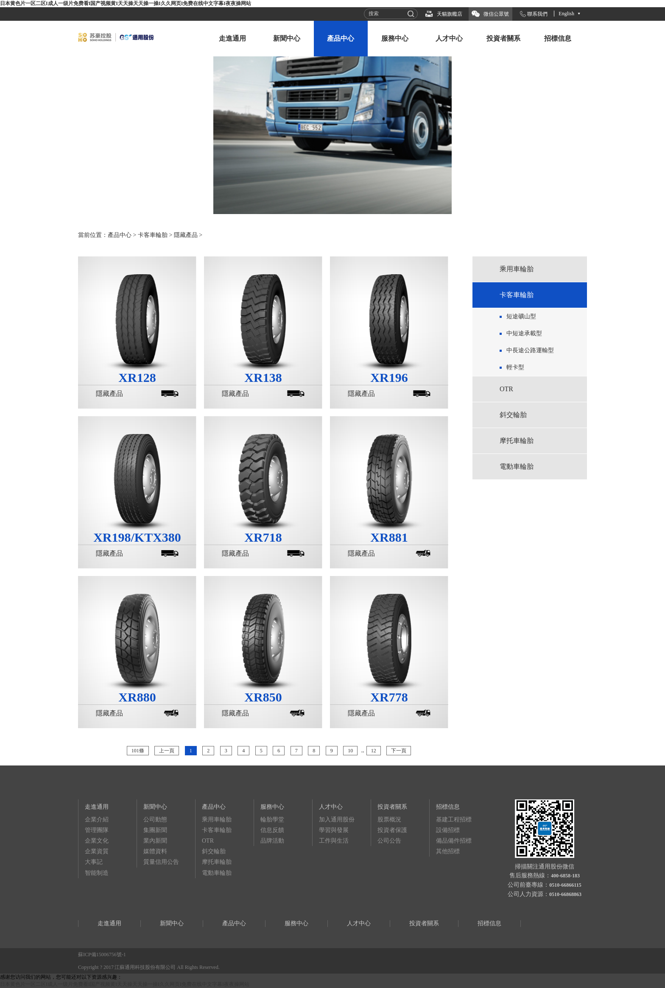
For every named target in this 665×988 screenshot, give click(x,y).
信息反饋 (272, 830)
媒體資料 (155, 851)
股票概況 (389, 819)
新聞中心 (286, 38)
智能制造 (97, 873)
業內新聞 (155, 841)
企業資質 (97, 851)
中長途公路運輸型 (530, 350)
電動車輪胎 (517, 466)
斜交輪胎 (513, 414)
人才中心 (449, 38)
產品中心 (340, 38)
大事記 (94, 862)
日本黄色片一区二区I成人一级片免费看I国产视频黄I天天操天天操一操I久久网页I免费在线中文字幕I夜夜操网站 (125, 3)
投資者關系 (503, 38)
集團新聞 (155, 830)
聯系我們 (537, 14)
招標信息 (557, 38)
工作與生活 (334, 841)
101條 (137, 751)
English (566, 14)
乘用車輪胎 (517, 269)
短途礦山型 (521, 316)
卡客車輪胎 (153, 235)
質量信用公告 (161, 862)
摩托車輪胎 (517, 440)
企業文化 (97, 841)
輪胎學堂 (272, 819)
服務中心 (394, 38)
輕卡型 (515, 367)
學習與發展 (334, 830)
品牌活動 (272, 841)
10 (350, 751)
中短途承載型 (524, 333)
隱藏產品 (186, 235)
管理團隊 (97, 830)
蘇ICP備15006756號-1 (102, 954)
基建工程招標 (454, 819)
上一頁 (166, 751)
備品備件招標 (454, 841)
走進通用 (232, 38)
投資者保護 (392, 830)
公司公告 (389, 841)
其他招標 (448, 851)
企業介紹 (97, 819)
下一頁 (398, 751)
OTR (506, 388)
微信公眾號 (496, 14)
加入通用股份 (337, 819)
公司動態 (155, 819)
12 (373, 751)
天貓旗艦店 (449, 14)
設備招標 (448, 830)
